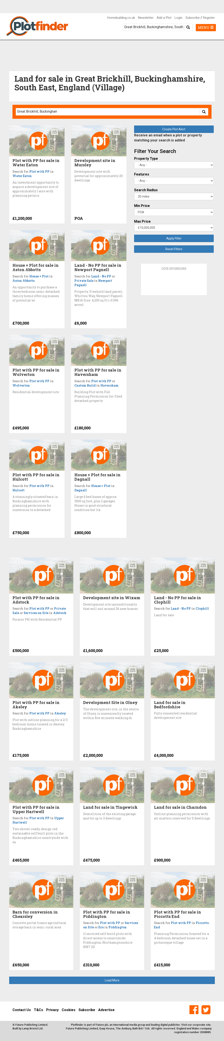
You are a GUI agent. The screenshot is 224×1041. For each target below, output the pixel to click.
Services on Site (36, 613)
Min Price (142, 206)
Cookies (68, 1010)
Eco (101, 927)
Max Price (142, 221)
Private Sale (83, 281)
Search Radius (146, 190)
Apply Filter (174, 238)
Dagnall (80, 490)
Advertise (106, 1010)
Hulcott (18, 490)
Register (209, 18)
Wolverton (21, 385)
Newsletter (146, 18)
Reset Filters (173, 249)
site (208, 1024)
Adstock (59, 613)
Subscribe (193, 18)
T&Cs (38, 1010)
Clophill (202, 608)
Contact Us (21, 1010)
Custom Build (85, 385)
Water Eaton (22, 176)
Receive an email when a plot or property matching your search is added (168, 137)
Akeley (60, 713)
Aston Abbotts (23, 281)
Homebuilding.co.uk (121, 18)
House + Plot (39, 276)
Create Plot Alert (173, 129)
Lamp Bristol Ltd (32, 1028)
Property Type (146, 159)
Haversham (109, 385)
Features (141, 174)
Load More (112, 980)
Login (178, 18)
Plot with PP (39, 171)
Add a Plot (164, 18)
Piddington (117, 927)
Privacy (52, 1010)
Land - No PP (101, 276)
